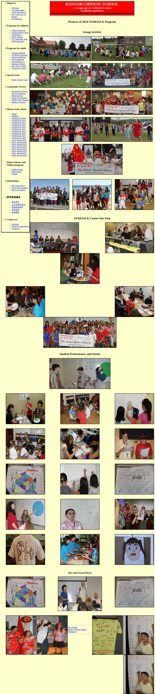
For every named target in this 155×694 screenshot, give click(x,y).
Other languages (18, 41)
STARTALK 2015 (19, 131)
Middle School (17, 170)
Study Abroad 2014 (19, 147)
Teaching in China (19, 68)
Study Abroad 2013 (19, 144)
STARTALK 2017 (19, 136)
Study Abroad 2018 (19, 155)
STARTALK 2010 (19, 120)
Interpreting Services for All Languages (20, 92)
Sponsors (15, 224)
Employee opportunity (20, 226)
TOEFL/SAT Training (20, 100)
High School (16, 172)
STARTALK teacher (19, 55)
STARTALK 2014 (19, 129)
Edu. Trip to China (19, 66)
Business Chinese (18, 64)
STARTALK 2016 (19, 134)
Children (15, 116)
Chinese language (18, 30)
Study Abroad (17, 37)
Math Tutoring (17, 96)
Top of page (72, 627)
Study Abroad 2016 (19, 151)
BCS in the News (18, 186)
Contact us (16, 229)
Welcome (15, 8)
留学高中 (15, 202)
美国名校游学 (17, 207)
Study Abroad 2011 (19, 140)
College (15, 174)
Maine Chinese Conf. (20, 80)
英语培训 (15, 210)
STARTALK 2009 (19, 118)
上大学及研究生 (18, 205)
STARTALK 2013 (19, 127)
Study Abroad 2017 (19, 153)
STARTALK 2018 (19, 138)
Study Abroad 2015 (19, 149)
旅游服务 (15, 212)
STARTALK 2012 (19, 125)
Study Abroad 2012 (19, 142)
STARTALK (16, 35)
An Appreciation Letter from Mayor (19, 11)
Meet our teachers (19, 190)
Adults (14, 114)
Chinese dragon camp (20, 33)
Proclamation (17, 19)
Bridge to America (19, 102)
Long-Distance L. (18, 62)
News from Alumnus (20, 188)
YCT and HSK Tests (19, 39)
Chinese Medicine (19, 57)
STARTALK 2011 (19, 123)
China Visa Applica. (19, 98)
